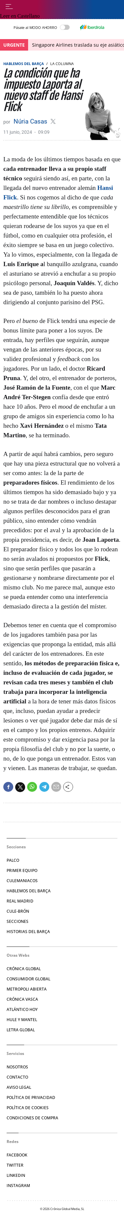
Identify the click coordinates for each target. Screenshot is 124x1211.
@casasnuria (53, 121)
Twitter (15, 1165)
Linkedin (16, 1175)
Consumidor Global (28, 979)
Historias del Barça (28, 931)
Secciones (17, 921)
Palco (13, 860)
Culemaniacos (22, 880)
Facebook (17, 1155)
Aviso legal (19, 1087)
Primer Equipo (22, 870)
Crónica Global (24, 968)
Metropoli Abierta (27, 989)
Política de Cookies (28, 1107)
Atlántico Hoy (22, 1009)
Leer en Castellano (20, 16)
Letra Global (21, 1030)
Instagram (18, 1185)
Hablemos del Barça (23, 63)
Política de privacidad (31, 1097)
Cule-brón (18, 911)
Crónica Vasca (22, 999)
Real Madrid (20, 901)
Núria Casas (31, 121)
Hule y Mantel (22, 1019)
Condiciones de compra (32, 1118)
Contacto (17, 1077)
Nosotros (17, 1067)
